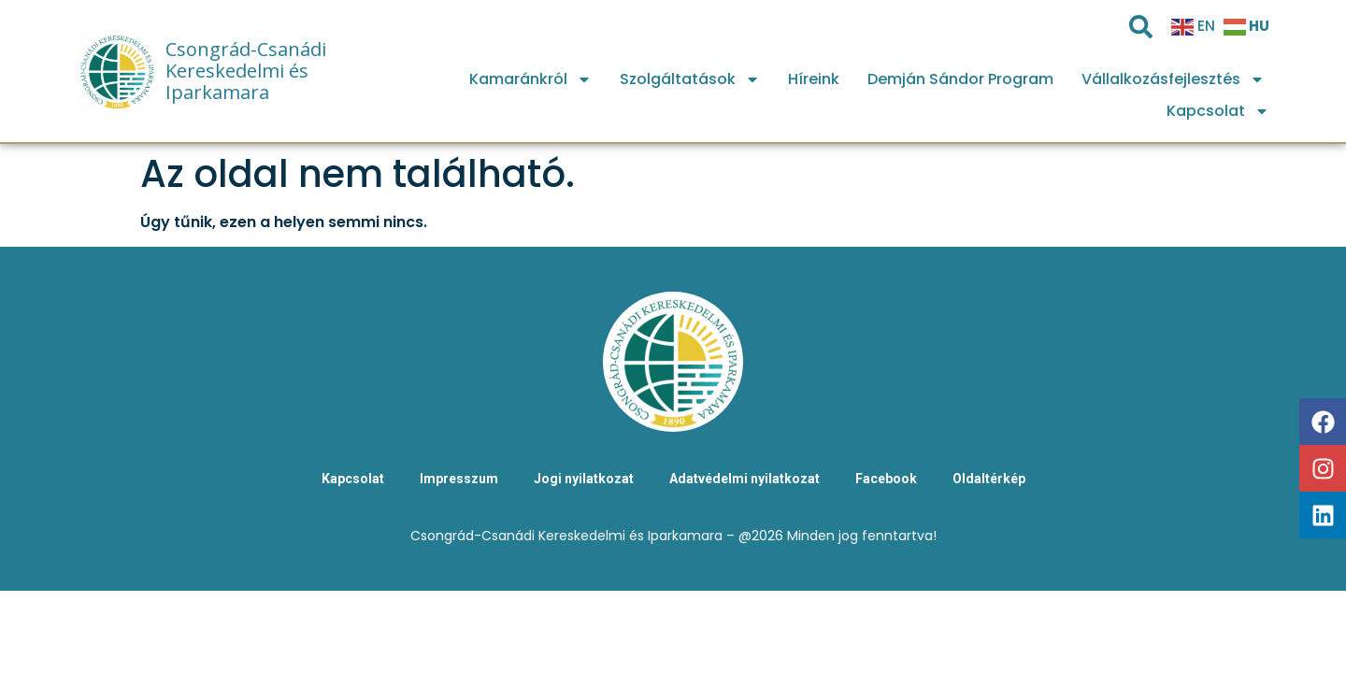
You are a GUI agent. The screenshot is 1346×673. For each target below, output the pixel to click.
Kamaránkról (530, 79)
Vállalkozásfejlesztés (1173, 79)
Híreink (813, 79)
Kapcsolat (1218, 111)
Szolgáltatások (690, 79)
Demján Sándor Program (960, 79)
